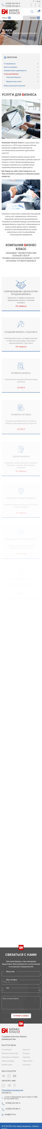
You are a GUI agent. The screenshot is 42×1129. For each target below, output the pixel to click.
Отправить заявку (21, 1016)
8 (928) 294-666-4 (13, 6)
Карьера (26, 1057)
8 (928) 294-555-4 (13, 3)
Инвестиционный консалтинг (14, 86)
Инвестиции (7, 1065)
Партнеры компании (10, 1057)
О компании (7, 1050)
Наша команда (8, 1061)
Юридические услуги (14, 81)
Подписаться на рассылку (12, 1090)
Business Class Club (10, 1053)
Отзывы (26, 1053)
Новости (26, 1050)
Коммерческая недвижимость (15, 70)
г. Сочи (37, 1)
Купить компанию (10, 67)
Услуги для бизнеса (11, 74)
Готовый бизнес (10, 64)
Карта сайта (27, 1061)
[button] (5, 18)
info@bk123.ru (10, 1114)
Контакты (27, 1065)
